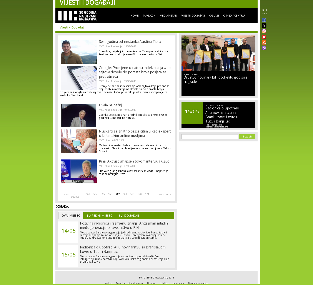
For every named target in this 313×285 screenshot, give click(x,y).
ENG (264, 13)
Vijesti (64, 27)
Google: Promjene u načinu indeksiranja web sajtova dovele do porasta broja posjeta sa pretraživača (135, 72)
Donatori (151, 283)
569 (132, 194)
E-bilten (164, 283)
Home (135, 15)
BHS (264, 10)
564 (95, 194)
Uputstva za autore (198, 283)
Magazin (149, 15)
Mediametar (168, 15)
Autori (108, 283)
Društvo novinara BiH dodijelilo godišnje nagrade (216, 80)
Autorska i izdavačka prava (129, 283)
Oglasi (214, 15)
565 (103, 194)
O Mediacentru (234, 15)
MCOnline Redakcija (110, 46)
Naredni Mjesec (99, 215)
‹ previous (75, 195)
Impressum (178, 283)
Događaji (77, 27)
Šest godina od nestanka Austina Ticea (130, 42)
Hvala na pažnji (110, 105)
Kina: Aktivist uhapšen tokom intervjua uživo (134, 161)
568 (125, 194)
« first (67, 194)
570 (140, 194)
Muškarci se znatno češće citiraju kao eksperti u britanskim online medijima (135, 134)
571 (147, 194)
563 (88, 194)
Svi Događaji (129, 215)
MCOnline (104, 140)
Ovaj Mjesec (71, 215)
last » (168, 194)
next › (160, 194)
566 (110, 194)
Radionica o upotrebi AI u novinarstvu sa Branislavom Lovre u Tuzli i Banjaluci (123, 250)
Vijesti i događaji (193, 15)
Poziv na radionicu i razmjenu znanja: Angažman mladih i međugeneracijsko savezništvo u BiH (124, 226)
